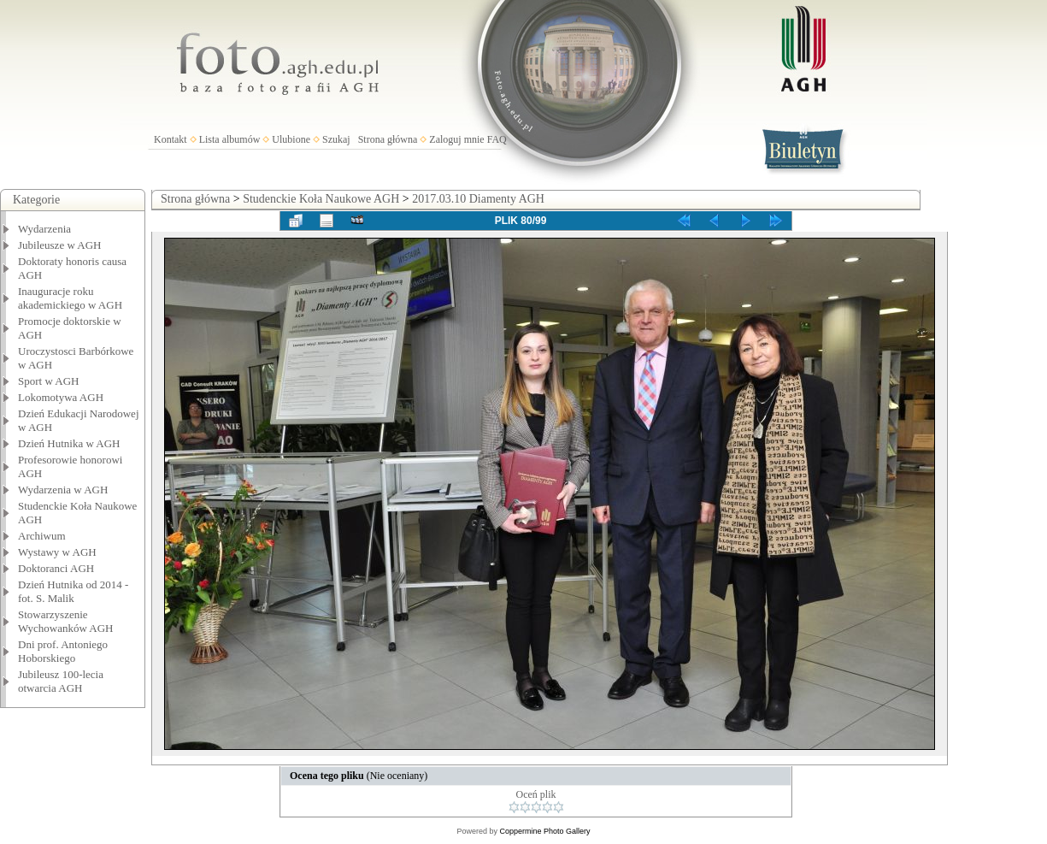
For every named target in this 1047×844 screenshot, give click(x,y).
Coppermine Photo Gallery (544, 831)
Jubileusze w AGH (60, 245)
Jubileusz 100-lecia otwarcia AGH (60, 681)
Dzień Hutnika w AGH (69, 443)
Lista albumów (230, 139)
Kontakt (170, 139)
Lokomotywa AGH (60, 397)
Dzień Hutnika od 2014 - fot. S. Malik (73, 591)
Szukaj (336, 139)
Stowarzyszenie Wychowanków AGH (66, 621)
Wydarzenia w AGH (63, 489)
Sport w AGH (48, 381)
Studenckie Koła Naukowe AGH (321, 198)
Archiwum (42, 535)
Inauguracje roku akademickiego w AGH (70, 298)
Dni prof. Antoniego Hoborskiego (63, 651)
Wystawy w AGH (57, 552)
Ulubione (291, 139)
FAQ (497, 139)
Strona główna (388, 139)
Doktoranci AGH (56, 568)
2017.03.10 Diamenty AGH (478, 198)
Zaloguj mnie (456, 139)
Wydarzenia (44, 228)
